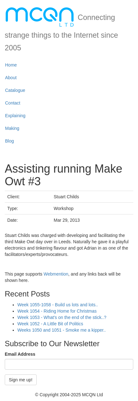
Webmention (56, 274)
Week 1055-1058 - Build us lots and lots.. (57, 304)
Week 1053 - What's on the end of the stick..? (61, 317)
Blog (9, 140)
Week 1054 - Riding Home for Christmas (57, 311)
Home (11, 64)
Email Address (20, 354)
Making (12, 128)
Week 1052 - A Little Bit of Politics (50, 323)
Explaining (15, 115)
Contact (12, 102)
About (11, 77)
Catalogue (15, 90)
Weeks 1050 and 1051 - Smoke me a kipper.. (61, 330)
